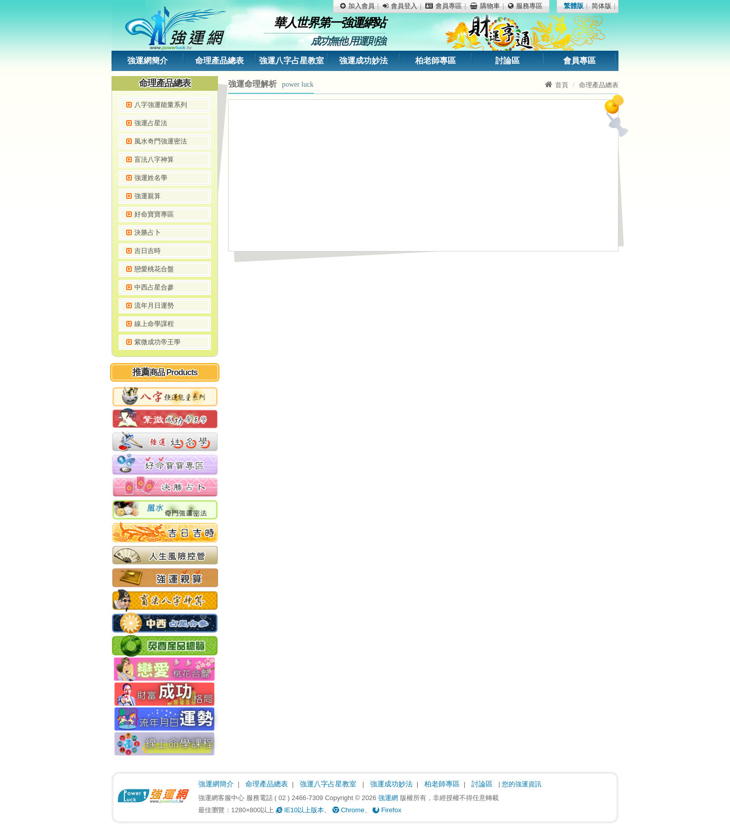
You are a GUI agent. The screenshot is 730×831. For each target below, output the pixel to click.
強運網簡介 (147, 60)
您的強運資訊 (521, 784)
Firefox (387, 810)
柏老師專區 (435, 60)
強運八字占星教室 (291, 60)
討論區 (507, 60)
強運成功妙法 (363, 60)
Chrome (348, 810)
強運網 (388, 798)
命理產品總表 (219, 60)
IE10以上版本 (300, 810)
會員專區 (579, 60)
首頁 (556, 85)
